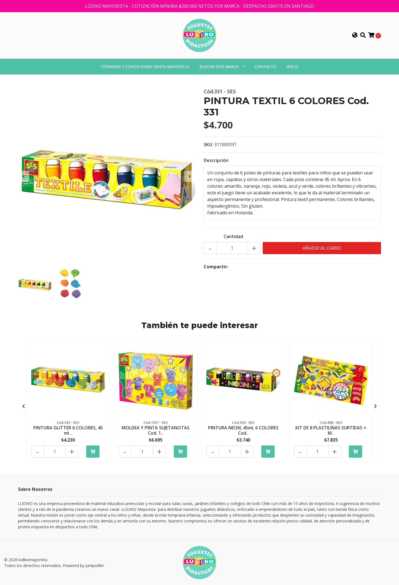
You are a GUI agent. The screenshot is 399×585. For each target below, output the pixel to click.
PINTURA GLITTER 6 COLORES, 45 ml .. (68, 430)
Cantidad (233, 236)
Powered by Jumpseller (83, 565)
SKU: (208, 144)
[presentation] (23, 176)
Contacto (265, 66)
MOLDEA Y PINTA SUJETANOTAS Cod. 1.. (156, 430)
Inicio (292, 66)
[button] (355, 35)
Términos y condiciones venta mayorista (145, 66)
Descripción (216, 160)
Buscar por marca (219, 66)
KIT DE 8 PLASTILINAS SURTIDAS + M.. (330, 430)
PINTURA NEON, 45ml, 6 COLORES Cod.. (243, 430)
